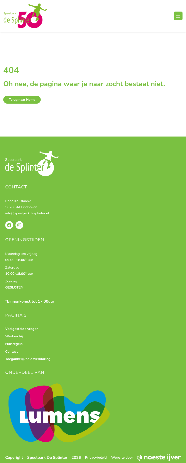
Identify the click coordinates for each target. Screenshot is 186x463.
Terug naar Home (22, 99)
